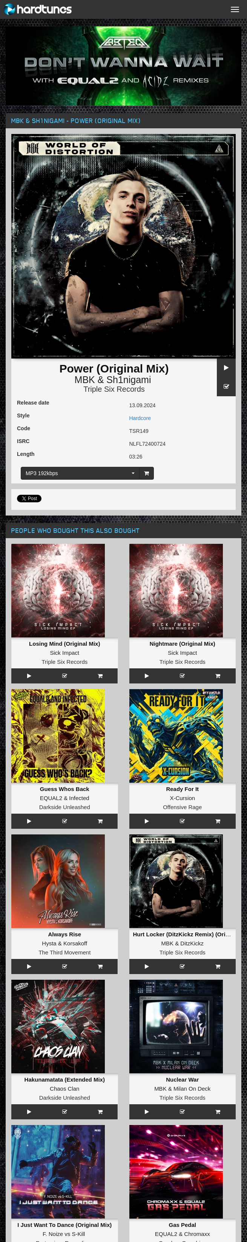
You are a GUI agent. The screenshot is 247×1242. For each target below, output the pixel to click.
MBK (85, 379)
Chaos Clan (64, 1088)
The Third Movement (64, 952)
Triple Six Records (114, 389)
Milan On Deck (191, 1088)
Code (23, 428)
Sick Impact (64, 652)
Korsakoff (75, 943)
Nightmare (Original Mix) (182, 643)
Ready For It (182, 789)
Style (23, 415)
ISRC (23, 441)
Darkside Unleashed (64, 807)
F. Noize (53, 1234)
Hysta (49, 943)
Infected (79, 798)
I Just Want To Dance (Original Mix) (64, 1225)
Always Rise (64, 934)
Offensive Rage (182, 807)
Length (26, 454)
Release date (33, 403)
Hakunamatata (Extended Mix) (65, 1079)
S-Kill (78, 1234)
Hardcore (140, 418)
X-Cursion (182, 798)
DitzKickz (192, 943)
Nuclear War (182, 1079)
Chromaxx (197, 1234)
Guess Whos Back (64, 789)
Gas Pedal (182, 1225)
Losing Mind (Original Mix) (64, 643)
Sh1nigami (128, 379)
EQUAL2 (51, 798)
